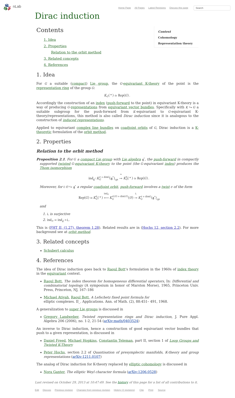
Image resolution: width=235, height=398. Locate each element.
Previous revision (64, 390)
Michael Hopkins (82, 340)
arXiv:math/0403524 (121, 321)
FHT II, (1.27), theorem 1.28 (74, 228)
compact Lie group (96, 159)
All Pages (140, 7)
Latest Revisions (157, 7)
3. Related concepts (61, 58)
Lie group (99, 83)
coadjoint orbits (134, 128)
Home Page (124, 7)
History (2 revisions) (124, 390)
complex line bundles (95, 128)
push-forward (118, 103)
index (100, 103)
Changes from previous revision (93, 390)
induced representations (83, 120)
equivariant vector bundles (131, 107)
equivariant (56, 273)
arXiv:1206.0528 (142, 372)
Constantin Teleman (116, 340)
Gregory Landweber (61, 317)
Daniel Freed (55, 340)
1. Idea (50, 40)
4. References (56, 65)
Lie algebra (131, 159)
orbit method (95, 132)
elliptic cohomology (145, 364)
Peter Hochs (54, 352)
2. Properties (55, 46)
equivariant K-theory (141, 83)
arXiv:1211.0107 (86, 357)
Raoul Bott (116, 269)
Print (150, 390)
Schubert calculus (59, 250)
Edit (37, 390)
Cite (142, 390)
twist (165, 187)
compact (79, 83)
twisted (64, 164)
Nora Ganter (54, 372)
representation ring (52, 88)
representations (84, 107)
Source (161, 390)
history (123, 382)
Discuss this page (178, 7)
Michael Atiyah (56, 297)
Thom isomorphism (56, 168)
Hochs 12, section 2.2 (160, 228)
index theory (188, 269)
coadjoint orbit (105, 187)
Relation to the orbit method (76, 52)
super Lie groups (83, 309)
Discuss (47, 390)
